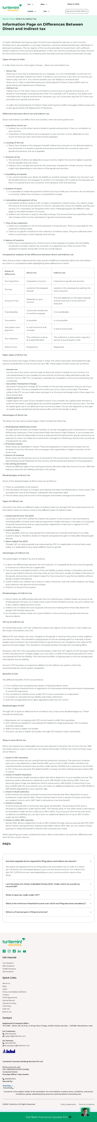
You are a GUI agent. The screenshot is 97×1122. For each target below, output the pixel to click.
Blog (4, 986)
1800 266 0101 (10, 1043)
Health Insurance (9, 969)
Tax (12, 19)
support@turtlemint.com (15, 1036)
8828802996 (10, 1079)
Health (30, 11)
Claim (5, 989)
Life (45, 11)
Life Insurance (8, 971)
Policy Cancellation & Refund (14, 992)
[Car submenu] (32, 4)
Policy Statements (68, 1104)
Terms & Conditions (86, 1104)
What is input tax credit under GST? (23, 895)
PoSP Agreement (10, 997)
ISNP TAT (6, 1009)
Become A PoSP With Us (77, 11)
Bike (42, 4)
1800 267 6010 (10, 1034)
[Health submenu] (34, 11)
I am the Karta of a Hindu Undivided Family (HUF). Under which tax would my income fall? (43, 885)
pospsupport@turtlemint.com (17, 1045)
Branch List (7, 1012)
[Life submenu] (48, 11)
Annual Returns (9, 1000)
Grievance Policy (9, 1003)
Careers (6, 995)
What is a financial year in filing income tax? (27, 912)
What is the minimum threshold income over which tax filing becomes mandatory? (46, 903)
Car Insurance (8, 963)
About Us (6, 983)
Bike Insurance (9, 966)
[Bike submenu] (45, 4)
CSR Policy (7, 1006)
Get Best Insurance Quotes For (47, 1117)
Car (29, 4)
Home (5, 19)
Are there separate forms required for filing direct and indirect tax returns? (41, 861)
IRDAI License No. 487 (11, 1067)
